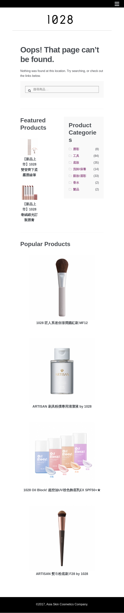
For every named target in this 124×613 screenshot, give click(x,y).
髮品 (76, 189)
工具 (76, 155)
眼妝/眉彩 (79, 175)
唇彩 (76, 149)
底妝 (76, 162)
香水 (76, 182)
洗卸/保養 (79, 169)
